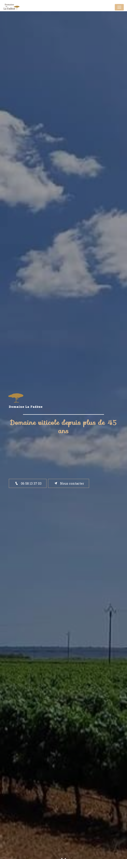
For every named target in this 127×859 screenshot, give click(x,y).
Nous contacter (68, 483)
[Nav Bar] (119, 7)
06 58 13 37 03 (27, 483)
